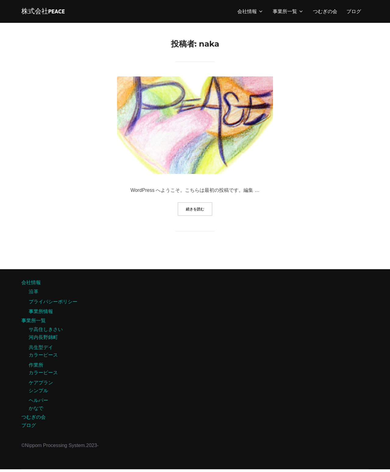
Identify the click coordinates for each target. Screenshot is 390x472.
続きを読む (199, 209)
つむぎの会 (325, 13)
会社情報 (250, 13)
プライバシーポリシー (53, 304)
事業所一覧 (288, 13)
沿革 (33, 294)
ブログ (353, 13)
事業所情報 (41, 314)
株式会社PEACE (47, 12)
